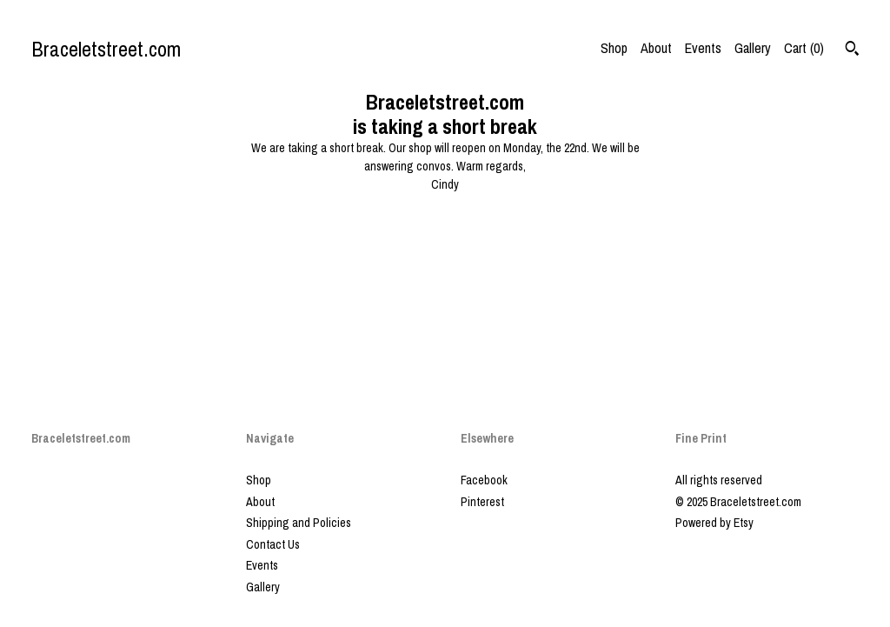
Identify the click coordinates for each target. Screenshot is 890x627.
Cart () (804, 47)
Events (703, 47)
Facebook (484, 480)
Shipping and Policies (298, 522)
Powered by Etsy (714, 522)
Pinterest (482, 502)
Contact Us (273, 544)
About (656, 47)
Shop (614, 47)
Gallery (752, 47)
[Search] (852, 50)
